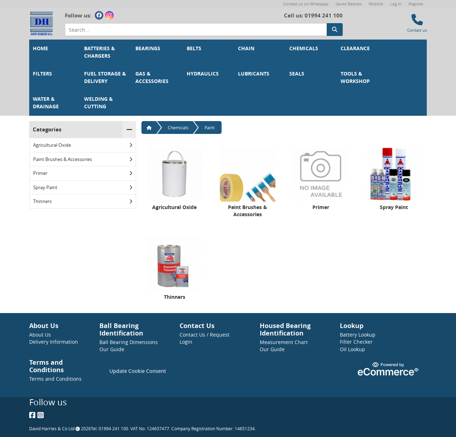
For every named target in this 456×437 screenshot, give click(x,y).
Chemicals (303, 48)
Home (40, 48)
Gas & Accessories (152, 77)
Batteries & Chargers (100, 52)
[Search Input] (196, 29)
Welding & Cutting (99, 102)
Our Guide (111, 349)
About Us (40, 334)
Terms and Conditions (55, 378)
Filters (42, 73)
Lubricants (253, 73)
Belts (194, 48)
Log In (395, 3)
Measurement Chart (284, 342)
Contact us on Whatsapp (305, 3)
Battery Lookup (357, 334)
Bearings (147, 48)
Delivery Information (53, 341)
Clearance (355, 48)
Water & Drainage (46, 102)
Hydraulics (203, 73)
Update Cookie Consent (137, 371)
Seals (296, 73)
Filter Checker (356, 341)
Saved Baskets (349, 3)
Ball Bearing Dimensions (128, 342)
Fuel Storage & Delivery (106, 77)
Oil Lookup (352, 349)
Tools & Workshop (355, 77)
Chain (246, 48)
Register (416, 3)
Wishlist (376, 3)
